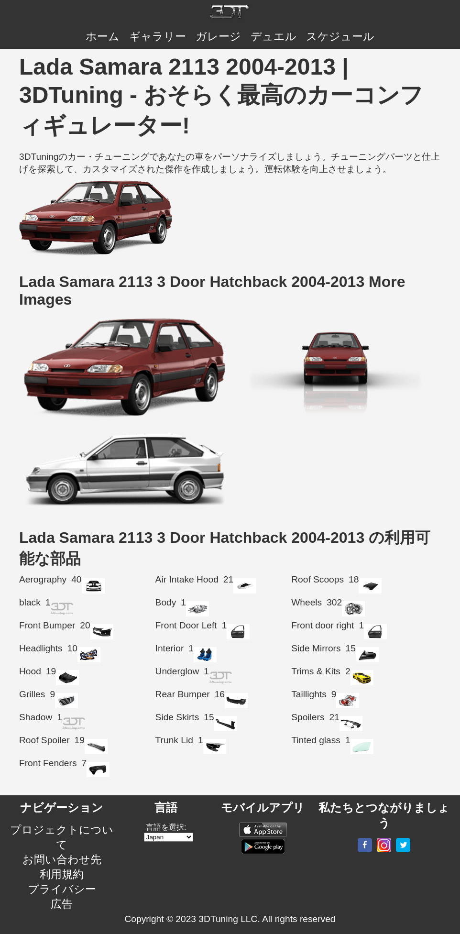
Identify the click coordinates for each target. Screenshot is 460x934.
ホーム (103, 36)
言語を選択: (166, 827)
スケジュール (340, 36)
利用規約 (62, 874)
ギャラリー (157, 36)
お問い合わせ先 (61, 859)
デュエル (273, 36)
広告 (62, 904)
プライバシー (62, 889)
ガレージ (218, 36)
